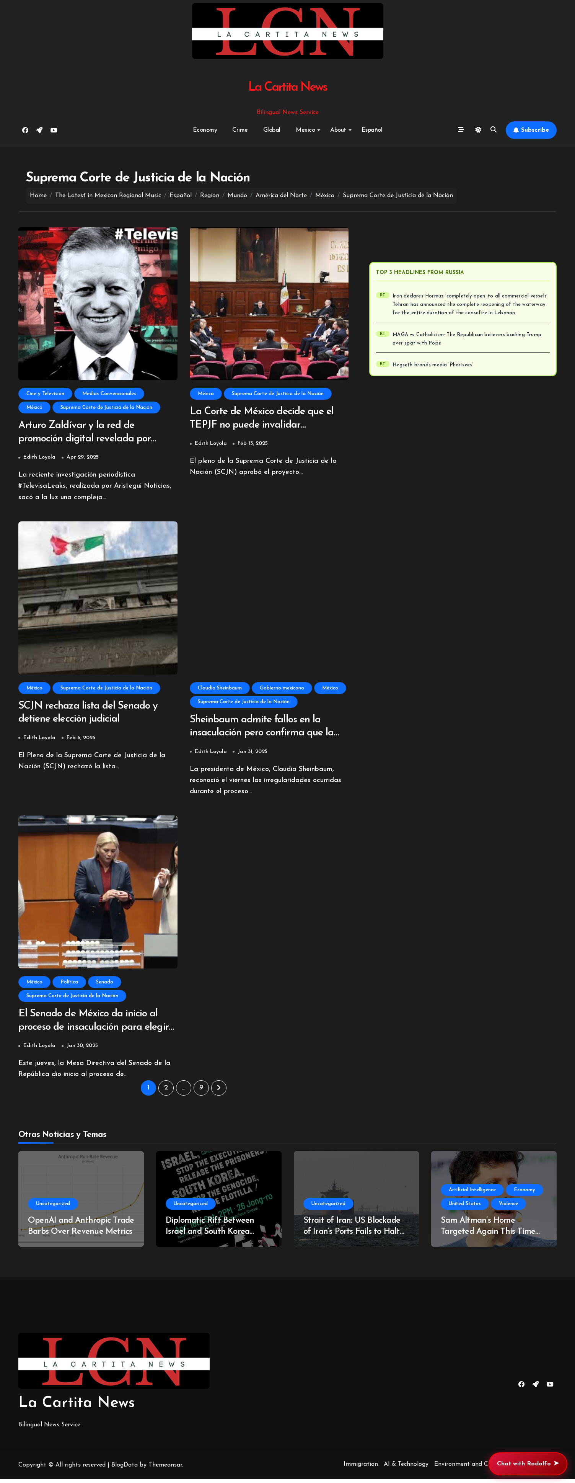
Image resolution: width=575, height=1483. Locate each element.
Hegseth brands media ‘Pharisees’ (434, 365)
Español (372, 130)
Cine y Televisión (45, 393)
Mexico (308, 130)
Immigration (361, 1468)
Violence (508, 1207)
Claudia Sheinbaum (220, 689)
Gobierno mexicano (282, 689)
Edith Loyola (39, 458)
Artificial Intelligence (472, 1194)
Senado (104, 984)
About (341, 130)
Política (69, 984)
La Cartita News (287, 87)
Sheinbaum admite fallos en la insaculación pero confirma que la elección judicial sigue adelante (263, 734)
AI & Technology (406, 1468)
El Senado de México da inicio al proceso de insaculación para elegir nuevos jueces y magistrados (95, 1030)
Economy (205, 130)
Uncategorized (53, 1207)
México (34, 407)
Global (271, 130)
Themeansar (165, 1469)
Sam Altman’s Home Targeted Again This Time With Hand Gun (488, 1235)
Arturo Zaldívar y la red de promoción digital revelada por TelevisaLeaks (86, 439)
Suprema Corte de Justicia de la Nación (106, 407)
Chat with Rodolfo (528, 1464)
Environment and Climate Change (481, 1468)
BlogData (124, 1469)
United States (465, 1207)
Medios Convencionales (109, 393)
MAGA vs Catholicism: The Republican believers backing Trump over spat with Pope (471, 339)
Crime (240, 130)
